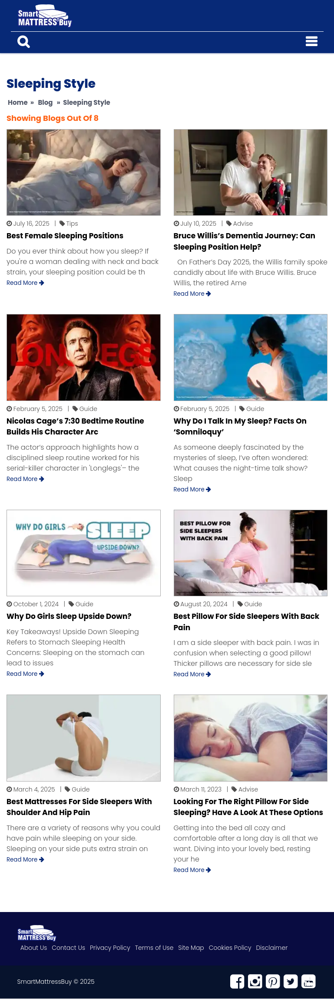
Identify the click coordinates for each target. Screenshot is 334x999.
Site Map (190, 948)
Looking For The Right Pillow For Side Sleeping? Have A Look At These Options (249, 808)
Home (18, 102)
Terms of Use (154, 948)
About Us (33, 948)
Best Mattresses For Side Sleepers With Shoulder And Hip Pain (79, 808)
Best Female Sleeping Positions (65, 236)
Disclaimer (271, 948)
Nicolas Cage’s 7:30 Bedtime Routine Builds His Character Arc (75, 427)
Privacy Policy (109, 948)
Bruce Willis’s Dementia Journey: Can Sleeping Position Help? (244, 242)
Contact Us (68, 948)
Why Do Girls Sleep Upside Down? (69, 616)
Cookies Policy (229, 948)
